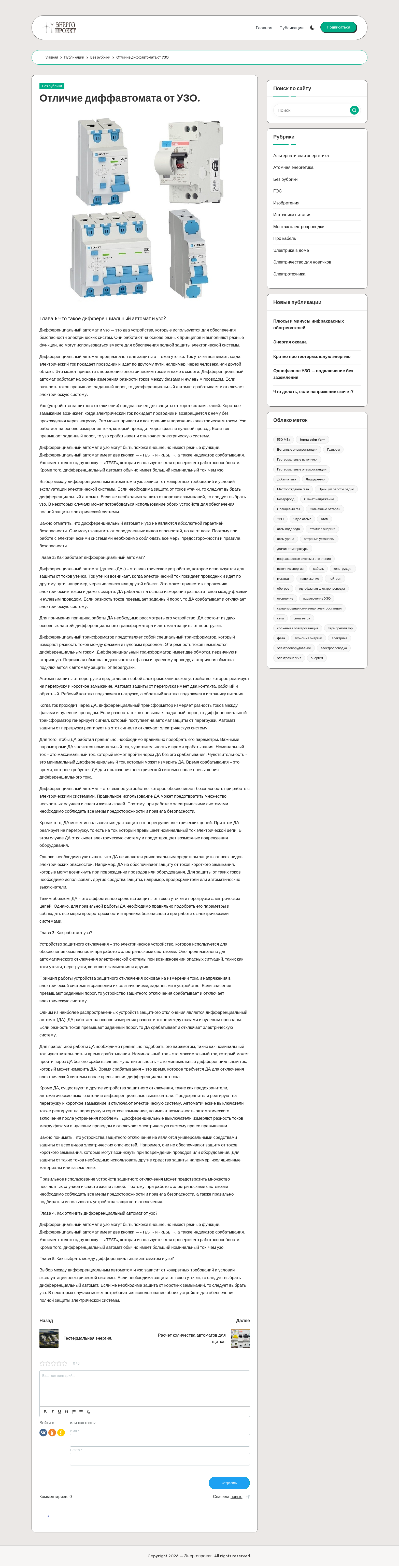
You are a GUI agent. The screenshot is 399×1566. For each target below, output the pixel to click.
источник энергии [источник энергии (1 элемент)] (290, 568)
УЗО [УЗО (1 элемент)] (280, 519)
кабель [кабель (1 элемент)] (318, 568)
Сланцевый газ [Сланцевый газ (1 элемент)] (288, 509)
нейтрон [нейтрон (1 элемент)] (335, 578)
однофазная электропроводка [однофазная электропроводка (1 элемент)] (322, 588)
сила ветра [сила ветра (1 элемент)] (302, 618)
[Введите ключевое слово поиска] (317, 110)
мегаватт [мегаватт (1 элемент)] (284, 578)
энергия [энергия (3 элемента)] (317, 658)
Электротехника (289, 273)
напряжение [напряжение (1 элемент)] (309, 578)
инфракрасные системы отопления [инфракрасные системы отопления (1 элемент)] (304, 559)
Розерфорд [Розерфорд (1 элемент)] (285, 499)
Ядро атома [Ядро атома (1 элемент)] (302, 519)
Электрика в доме (291, 250)
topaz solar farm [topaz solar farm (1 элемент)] (312, 439)
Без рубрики (52, 86)
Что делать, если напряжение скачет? (313, 391)
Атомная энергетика (293, 167)
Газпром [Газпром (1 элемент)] (333, 449)
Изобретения (286, 202)
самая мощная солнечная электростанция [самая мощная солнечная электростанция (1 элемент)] (309, 608)
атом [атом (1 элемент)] (324, 519)
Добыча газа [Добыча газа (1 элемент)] (286, 479)
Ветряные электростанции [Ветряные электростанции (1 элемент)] (297, 449)
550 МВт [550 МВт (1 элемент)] (283, 439)
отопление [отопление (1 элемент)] (285, 598)
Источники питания (292, 214)
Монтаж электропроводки (298, 226)
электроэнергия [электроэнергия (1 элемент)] (289, 658)
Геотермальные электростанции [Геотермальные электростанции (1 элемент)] (301, 469)
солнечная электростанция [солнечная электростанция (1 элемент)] (297, 628)
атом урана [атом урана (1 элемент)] (285, 539)
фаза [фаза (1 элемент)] (281, 638)
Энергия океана (290, 341)
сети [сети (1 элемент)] (280, 618)
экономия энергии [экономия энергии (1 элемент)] (308, 638)
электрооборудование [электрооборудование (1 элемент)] (294, 648)
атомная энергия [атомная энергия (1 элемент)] (322, 529)
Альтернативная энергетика (301, 155)
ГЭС (277, 190)
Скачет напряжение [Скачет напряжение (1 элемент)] (319, 499)
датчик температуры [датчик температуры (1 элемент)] (292, 549)
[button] (338, 27)
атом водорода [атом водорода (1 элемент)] (288, 529)
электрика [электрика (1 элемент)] (339, 638)
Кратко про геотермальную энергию (312, 356)
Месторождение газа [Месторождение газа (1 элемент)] (293, 489)
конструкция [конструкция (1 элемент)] (343, 568)
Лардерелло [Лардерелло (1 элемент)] (315, 479)
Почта (76, 1450)
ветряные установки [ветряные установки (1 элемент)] (319, 539)
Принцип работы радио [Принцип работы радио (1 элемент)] (336, 489)
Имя (74, 1431)
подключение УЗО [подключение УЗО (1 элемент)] (317, 598)
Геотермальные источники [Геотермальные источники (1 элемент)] (297, 459)
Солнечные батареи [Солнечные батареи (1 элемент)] (325, 509)
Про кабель (284, 238)
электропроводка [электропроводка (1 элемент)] (334, 648)
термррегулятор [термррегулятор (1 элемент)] (340, 628)
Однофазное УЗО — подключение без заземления (313, 374)
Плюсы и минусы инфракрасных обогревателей (308, 324)
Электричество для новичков (302, 262)
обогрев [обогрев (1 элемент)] (283, 588)
